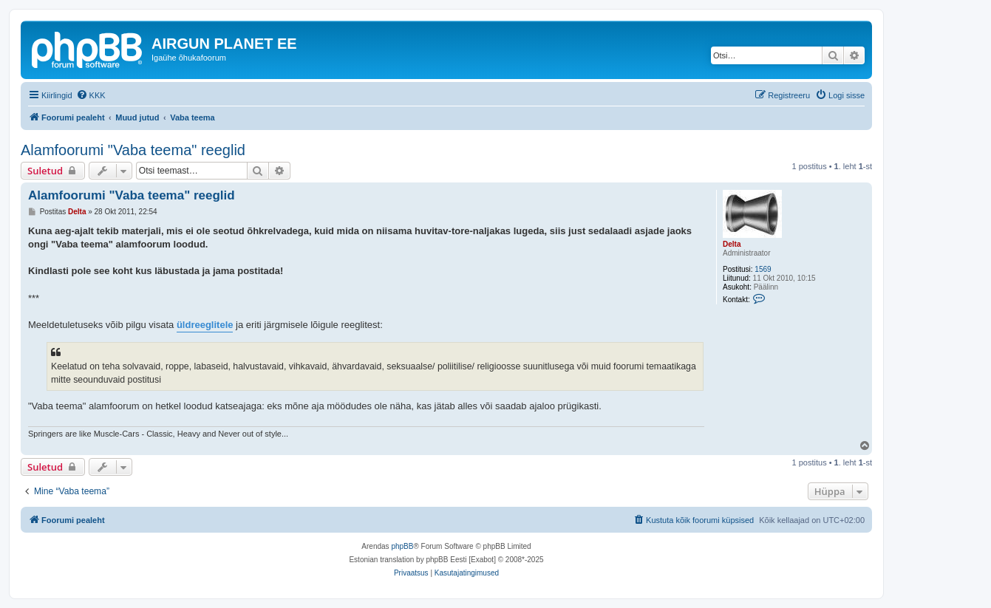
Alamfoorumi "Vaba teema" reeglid (133, 150)
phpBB (402, 546)
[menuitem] (91, 95)
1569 (763, 269)
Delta (731, 244)
